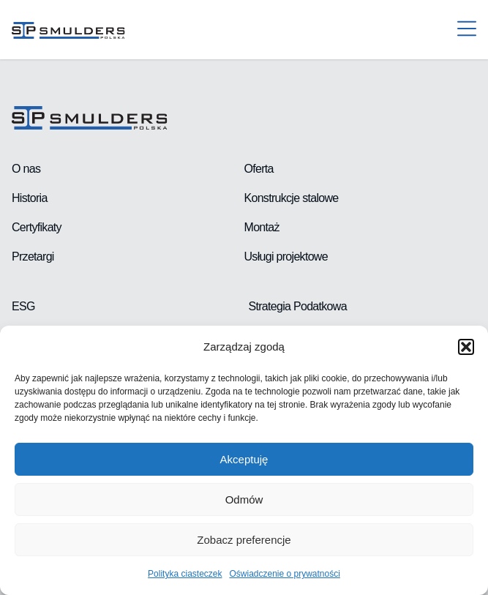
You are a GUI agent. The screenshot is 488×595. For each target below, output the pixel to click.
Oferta (259, 168)
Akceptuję (244, 459)
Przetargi (33, 256)
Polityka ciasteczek (185, 574)
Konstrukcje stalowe (291, 198)
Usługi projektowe (286, 256)
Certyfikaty (36, 227)
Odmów (244, 499)
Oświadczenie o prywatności (284, 574)
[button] (466, 347)
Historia (30, 198)
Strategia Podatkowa (298, 306)
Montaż (261, 227)
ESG (23, 306)
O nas (26, 168)
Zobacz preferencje (243, 540)
